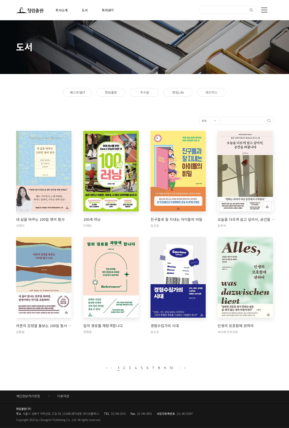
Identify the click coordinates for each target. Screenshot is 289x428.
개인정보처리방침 (28, 396)
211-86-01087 (184, 414)
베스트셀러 (77, 92)
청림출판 (111, 92)
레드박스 (212, 92)
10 (171, 368)
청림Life (178, 92)
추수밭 (144, 92)
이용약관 (63, 396)
